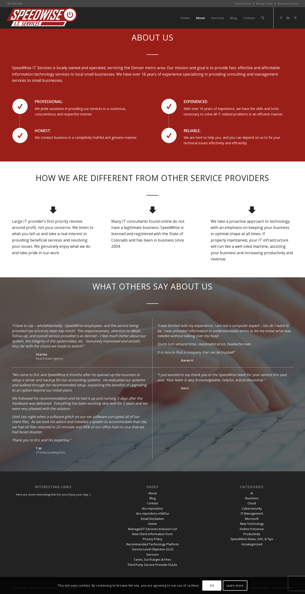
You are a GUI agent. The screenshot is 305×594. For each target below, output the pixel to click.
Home (152, 524)
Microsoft (252, 519)
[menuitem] (243, 3)
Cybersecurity (252, 508)
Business (252, 498)
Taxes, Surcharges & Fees (152, 559)
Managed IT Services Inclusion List (152, 529)
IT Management (252, 513)
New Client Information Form (152, 534)
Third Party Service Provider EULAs (152, 565)
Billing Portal (264, 3)
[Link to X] (295, 17)
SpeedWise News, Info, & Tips (251, 539)
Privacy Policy (152, 539)
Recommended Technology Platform (152, 544)
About (152, 493)
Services (152, 554)
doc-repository (152, 508)
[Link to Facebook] (281, 17)
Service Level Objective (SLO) (152, 549)
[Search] (262, 18)
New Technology (252, 524)
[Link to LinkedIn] (288, 17)
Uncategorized (251, 544)
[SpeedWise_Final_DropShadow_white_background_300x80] (42, 18)
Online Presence (252, 529)
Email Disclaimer (152, 519)
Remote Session (288, 3)
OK (212, 586)
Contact (152, 503)
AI (251, 493)
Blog (152, 498)
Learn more (235, 586)
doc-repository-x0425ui (152, 513)
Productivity (251, 534)
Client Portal (243, 3)
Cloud (252, 503)
